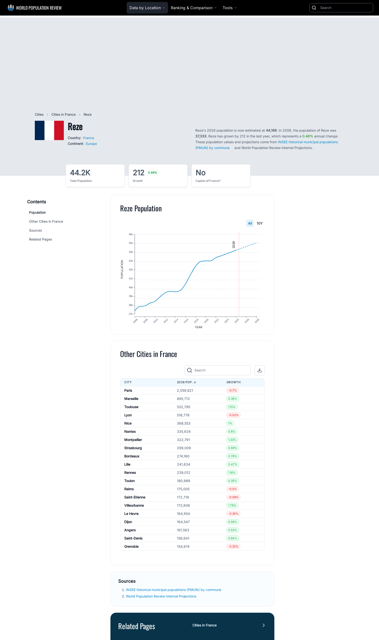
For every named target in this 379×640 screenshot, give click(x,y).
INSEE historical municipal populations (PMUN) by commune (174, 592)
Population (37, 212)
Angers (130, 532)
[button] (260, 373)
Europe (91, 144)
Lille (127, 467)
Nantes (130, 434)
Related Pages (40, 239)
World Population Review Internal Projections (161, 599)
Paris (128, 393)
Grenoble (131, 549)
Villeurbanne (134, 508)
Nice (127, 426)
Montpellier (133, 442)
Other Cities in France (46, 221)
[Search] (345, 7)
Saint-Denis (133, 541)
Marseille (131, 401)
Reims (129, 491)
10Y (260, 223)
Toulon (129, 483)
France (88, 138)
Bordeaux (131, 458)
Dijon (128, 524)
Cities (39, 114)
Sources (35, 230)
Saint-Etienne (134, 500)
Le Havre (131, 516)
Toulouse (131, 409)
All (250, 223)
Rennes (130, 475)
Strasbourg (133, 450)
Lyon (128, 417)
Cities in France (64, 114)
